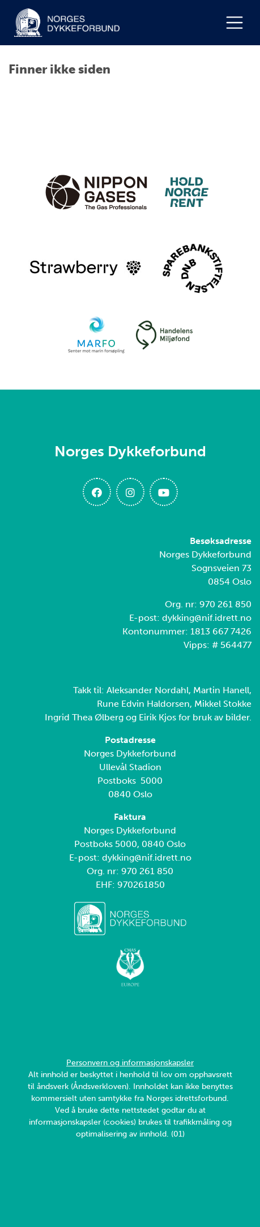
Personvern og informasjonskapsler (130, 1063)
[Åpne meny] (237, 22)
